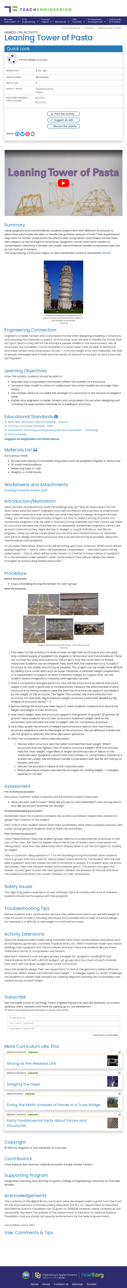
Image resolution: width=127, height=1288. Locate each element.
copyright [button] (63, 323)
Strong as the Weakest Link (31, 1063)
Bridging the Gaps (23, 1084)
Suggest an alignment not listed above (31, 439)
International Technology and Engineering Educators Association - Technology (51, 430)
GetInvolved (79, 20)
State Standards (15, 434)
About (46, 1284)
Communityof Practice (115, 20)
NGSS (106, 253)
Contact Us (61, 1284)
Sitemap (77, 1284)
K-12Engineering (30, 20)
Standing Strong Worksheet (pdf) (26, 490)
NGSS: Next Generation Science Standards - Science (36, 422)
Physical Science (44, 88)
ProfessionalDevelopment (97, 20)
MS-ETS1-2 (40, 102)
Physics (39, 92)
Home (34, 1284)
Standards (62, 21)
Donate (91, 1284)
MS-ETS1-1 (40, 97)
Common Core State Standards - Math (28, 426)
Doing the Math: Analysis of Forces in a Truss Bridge (53, 1104)
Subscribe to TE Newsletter (105, 1035)
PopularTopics (47, 20)
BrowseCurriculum (11, 20)
